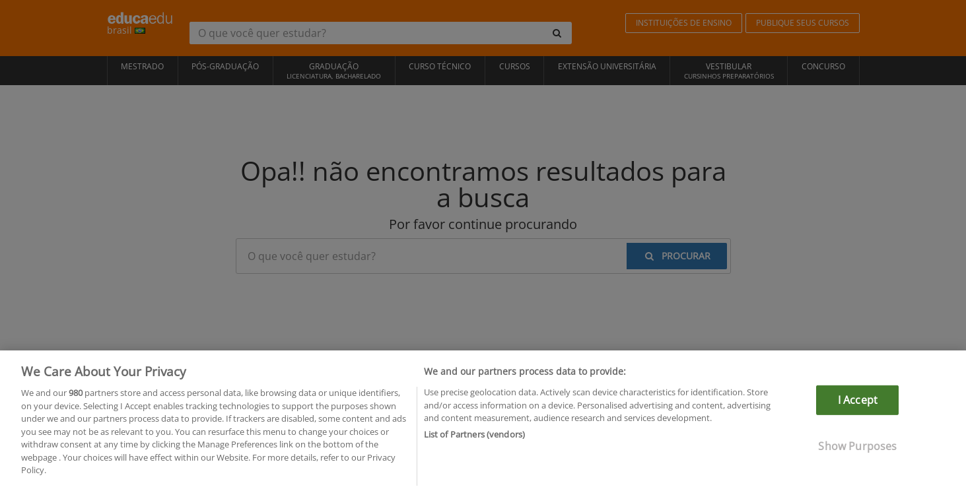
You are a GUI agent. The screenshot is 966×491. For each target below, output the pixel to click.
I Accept (858, 403)
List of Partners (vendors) (474, 437)
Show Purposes (857, 449)
